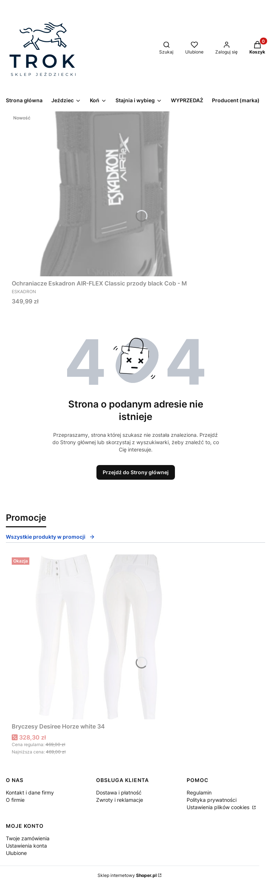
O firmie (15, 800)
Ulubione (16, 853)
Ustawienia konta (26, 845)
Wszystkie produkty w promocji (50, 537)
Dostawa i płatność (119, 792)
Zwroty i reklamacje (119, 800)
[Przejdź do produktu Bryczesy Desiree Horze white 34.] (103, 636)
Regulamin (199, 792)
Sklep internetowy (127, 875)
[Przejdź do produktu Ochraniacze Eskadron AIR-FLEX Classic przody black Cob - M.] (103, 193)
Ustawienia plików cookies (219, 807)
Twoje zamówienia (28, 838)
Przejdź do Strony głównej (136, 472)
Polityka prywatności (212, 800)
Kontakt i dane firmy (30, 792)
